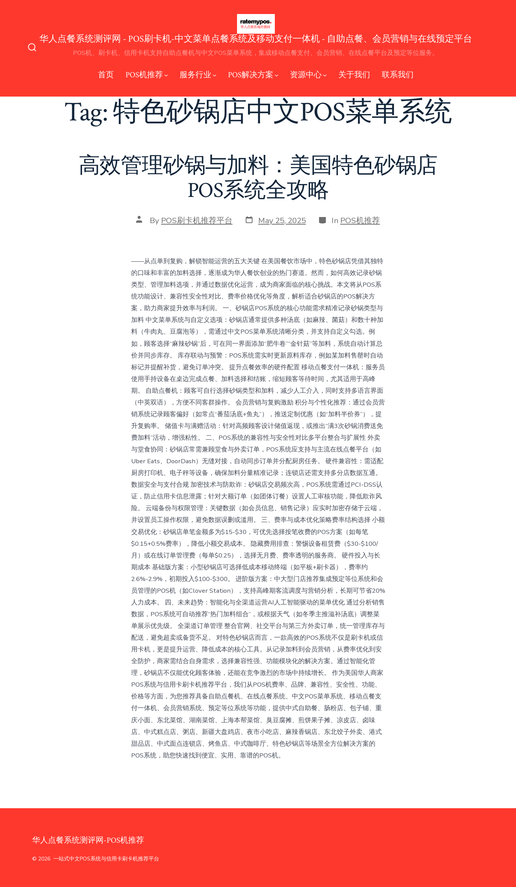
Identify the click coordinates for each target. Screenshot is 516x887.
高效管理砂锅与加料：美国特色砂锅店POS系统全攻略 (258, 178)
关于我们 (354, 75)
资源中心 (308, 75)
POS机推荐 (147, 75)
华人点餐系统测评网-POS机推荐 (88, 840)
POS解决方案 (253, 75)
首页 (106, 75)
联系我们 (398, 75)
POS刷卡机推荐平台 (196, 220)
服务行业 (198, 75)
